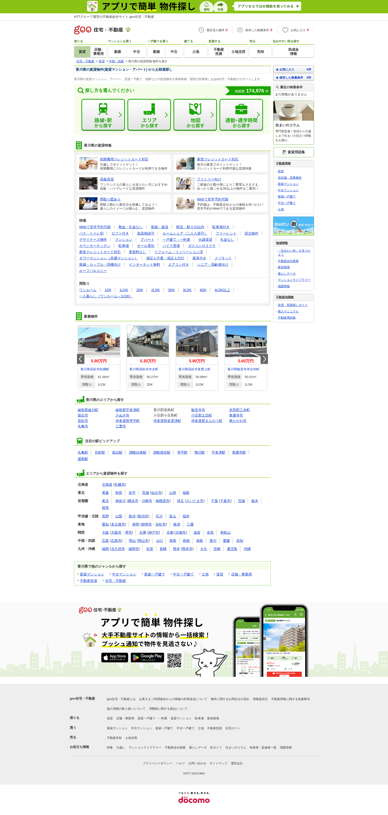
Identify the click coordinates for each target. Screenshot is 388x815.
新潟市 (143, 516)
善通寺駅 (239, 452)
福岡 (105, 549)
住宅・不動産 (115, 581)
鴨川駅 (199, 452)
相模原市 (163, 501)
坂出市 (83, 415)
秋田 (118, 493)
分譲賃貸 (205, 240)
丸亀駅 (83, 452)
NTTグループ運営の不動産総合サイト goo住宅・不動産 (114, 17)
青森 (105, 493)
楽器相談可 (145, 233)
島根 (186, 541)
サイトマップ (218, 763)
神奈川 (120, 501)
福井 (186, 516)
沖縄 (247, 549)
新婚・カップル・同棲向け (100, 264)
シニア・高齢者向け (212, 264)
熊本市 (187, 549)
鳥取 (173, 541)
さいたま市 (194, 501)
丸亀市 (83, 426)
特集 (110, 747)
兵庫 (142, 532)
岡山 (132, 541)
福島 (186, 493)
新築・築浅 (159, 227)
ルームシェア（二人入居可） (185, 233)
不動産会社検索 (288, 261)
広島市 (116, 541)
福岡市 (133, 549)
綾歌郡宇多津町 (128, 410)
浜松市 (160, 524)
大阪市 (116, 532)
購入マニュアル (288, 311)
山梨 (118, 516)
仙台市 (156, 493)
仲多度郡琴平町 (128, 421)
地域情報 (282, 243)
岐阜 (176, 524)
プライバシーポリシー (157, 763)
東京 (105, 501)
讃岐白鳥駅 (137, 452)
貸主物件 (251, 233)
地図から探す (195, 115)
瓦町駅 (100, 452)
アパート (147, 240)
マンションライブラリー (294, 280)
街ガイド (216, 747)
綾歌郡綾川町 (88, 410)
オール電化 (145, 246)
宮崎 (217, 549)
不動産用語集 (287, 317)
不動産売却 (114, 738)
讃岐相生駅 (161, 452)
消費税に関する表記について (168, 708)
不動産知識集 (285, 297)
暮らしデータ (287, 273)
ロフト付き (120, 233)
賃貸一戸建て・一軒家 (152, 718)
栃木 (254, 501)
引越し (120, 747)
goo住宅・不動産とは (121, 699)
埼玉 (180, 501)
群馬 (105, 508)
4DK (203, 290)
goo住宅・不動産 (82, 698)
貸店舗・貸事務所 (290, 177)
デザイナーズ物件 (93, 240)
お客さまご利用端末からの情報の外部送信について (173, 699)
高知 (239, 541)
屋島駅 (83, 459)
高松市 (83, 421)
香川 (213, 541)
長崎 (163, 549)
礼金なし (227, 240)
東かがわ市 (237, 421)
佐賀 (149, 549)
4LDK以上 (222, 290)
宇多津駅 (218, 452)
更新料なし (137, 252)
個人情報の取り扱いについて (126, 708)
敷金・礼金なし (131, 227)
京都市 (180, 532)
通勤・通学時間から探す (241, 115)
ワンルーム (88, 290)
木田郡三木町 (239, 410)
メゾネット (223, 258)
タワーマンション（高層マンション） (108, 258)
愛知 (105, 524)
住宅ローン (232, 728)
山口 (159, 541)
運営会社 (237, 763)
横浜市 (133, 501)
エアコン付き (178, 264)
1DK (108, 290)
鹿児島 (232, 549)
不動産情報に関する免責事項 (290, 699)
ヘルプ (180, 763)
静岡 (135, 524)
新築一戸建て (154, 574)
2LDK (155, 290)
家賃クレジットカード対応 (100, 252)
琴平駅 (182, 452)
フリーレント (226, 233)
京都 (170, 532)
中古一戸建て (183, 574)
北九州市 (118, 549)
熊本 (176, 549)
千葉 (214, 501)
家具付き (199, 258)
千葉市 (225, 501)
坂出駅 (117, 452)
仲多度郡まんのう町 (206, 421)
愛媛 (226, 541)
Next (264, 359)
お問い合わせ (197, 763)
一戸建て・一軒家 (176, 240)
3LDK (187, 290)
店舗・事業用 (241, 574)
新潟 (132, 516)
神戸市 (153, 532)
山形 (172, 493)
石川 (159, 516)
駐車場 (124, 246)
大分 (203, 549)
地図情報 (284, 286)
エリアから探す (149, 115)
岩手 (132, 493)
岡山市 (143, 541)
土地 (205, 574)
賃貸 (219, 574)
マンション (123, 240)
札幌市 (120, 484)
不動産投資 (88, 581)
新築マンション (92, 574)
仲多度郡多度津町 (167, 421)
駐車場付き (221, 227)
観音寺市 (198, 410)
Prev (80, 359)
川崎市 (147, 501)
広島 (105, 541)
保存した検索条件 (293, 77)
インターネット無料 (144, 264)
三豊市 (121, 426)
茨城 (241, 501)
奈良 (210, 532)
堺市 (128, 532)
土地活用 (131, 738)
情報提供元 (260, 699)
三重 (190, 524)
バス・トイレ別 (91, 233)
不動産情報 (283, 163)
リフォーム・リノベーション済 (178, 252)
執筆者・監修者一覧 (263, 747)
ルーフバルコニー (93, 271)
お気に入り (293, 69)
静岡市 (147, 524)
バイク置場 (171, 246)
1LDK (124, 290)
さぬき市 (122, 415)
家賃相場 (284, 267)
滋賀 (197, 532)
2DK (139, 290)
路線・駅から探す (103, 115)
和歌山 (225, 532)
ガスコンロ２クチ (202, 246)
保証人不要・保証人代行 (165, 258)
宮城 (145, 493)
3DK (171, 290)
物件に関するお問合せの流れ (230, 699)
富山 (172, 516)
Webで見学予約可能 (95, 227)
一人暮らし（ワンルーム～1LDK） (106, 296)
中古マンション (124, 574)
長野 (105, 516)
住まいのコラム (235, 747)
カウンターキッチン (94, 246)
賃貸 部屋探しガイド (293, 305)
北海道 (107, 484)
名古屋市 (118, 524)
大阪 (105, 532)
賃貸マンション (181, 718)
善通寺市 (236, 415)
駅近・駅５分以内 (190, 227)
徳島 (199, 541)
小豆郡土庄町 (201, 415)
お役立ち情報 (79, 747)
